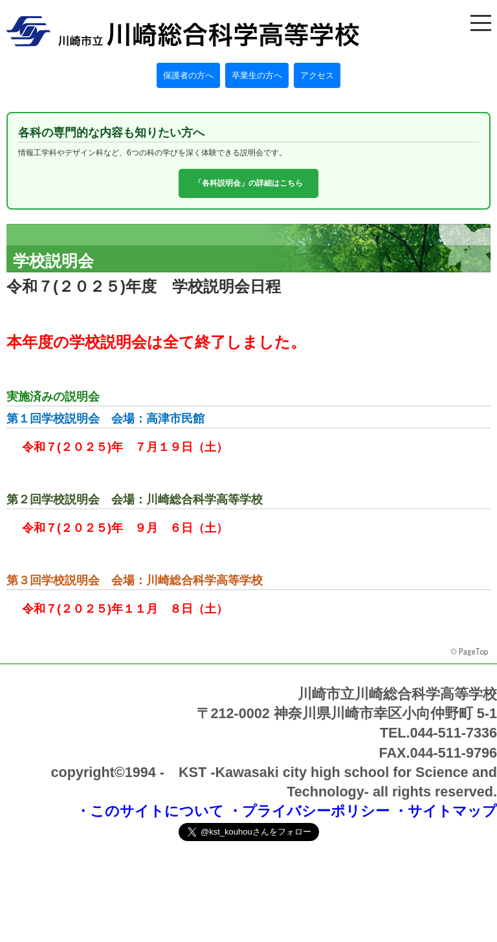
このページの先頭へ (470, 652)
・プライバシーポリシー (309, 811)
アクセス (317, 75)
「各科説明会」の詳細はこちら (248, 183)
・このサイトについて (150, 811)
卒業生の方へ (257, 75)
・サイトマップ (445, 811)
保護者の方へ (188, 75)
